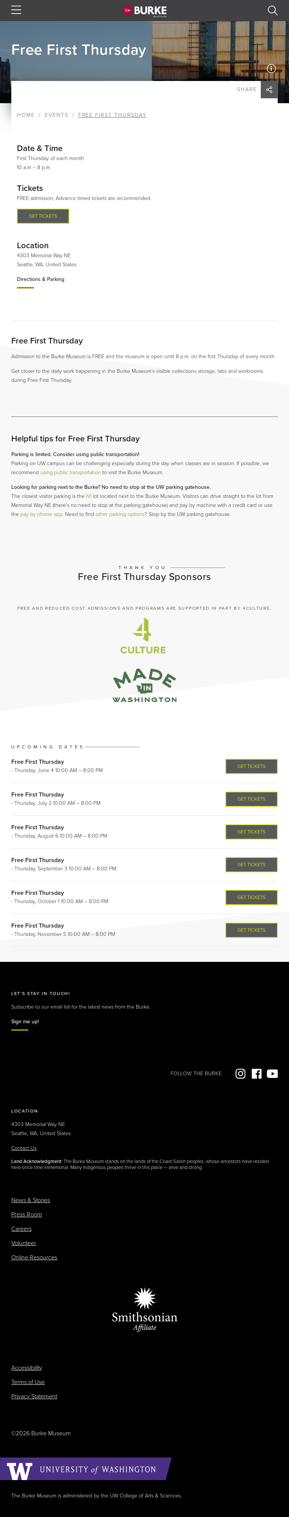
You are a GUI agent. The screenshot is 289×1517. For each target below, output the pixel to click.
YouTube (272, 1073)
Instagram (239, 1073)
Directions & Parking (40, 279)
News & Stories (30, 1200)
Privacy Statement (34, 1396)
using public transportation (70, 472)
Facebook (256, 1073)
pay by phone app (41, 514)
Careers (21, 1229)
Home (26, 115)
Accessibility (26, 1368)
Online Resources (34, 1257)
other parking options (120, 514)
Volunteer (23, 1243)
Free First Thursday (37, 762)
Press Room (26, 1214)
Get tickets (43, 216)
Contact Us (24, 1148)
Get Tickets (251, 766)
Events (56, 115)
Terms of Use (28, 1382)
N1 (88, 496)
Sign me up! (25, 1021)
